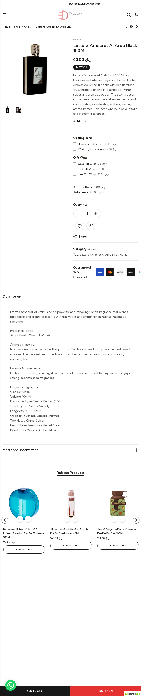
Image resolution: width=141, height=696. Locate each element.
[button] (5, 521)
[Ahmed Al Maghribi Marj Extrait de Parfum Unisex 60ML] (117, 505)
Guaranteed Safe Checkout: (82, 272)
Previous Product (126, 26)
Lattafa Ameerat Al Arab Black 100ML (105, 254)
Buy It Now (106, 691)
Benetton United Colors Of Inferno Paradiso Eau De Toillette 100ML (70, 534)
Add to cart (35, 691)
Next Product (136, 26)
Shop (17, 26)
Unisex (28, 26)
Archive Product (131, 26)
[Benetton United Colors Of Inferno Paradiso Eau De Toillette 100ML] (70, 505)
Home (6, 26)
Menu (4, 14)
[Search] (129, 15)
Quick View (27, 520)
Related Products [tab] (70, 473)
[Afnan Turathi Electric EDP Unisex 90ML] (23, 505)
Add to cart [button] (23, 546)
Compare (90, 226)
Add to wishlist (79, 226)
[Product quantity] (87, 213)
